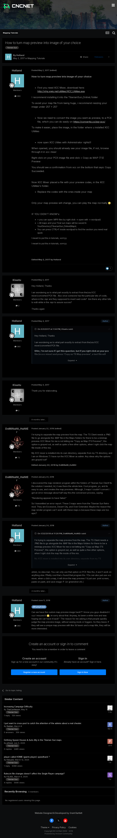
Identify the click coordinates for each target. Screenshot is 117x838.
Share (84, 57)
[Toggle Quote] (35, 329)
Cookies (72, 827)
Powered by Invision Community (58, 834)
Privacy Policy (59, 827)
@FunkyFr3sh (39, 607)
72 (17, 457)
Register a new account (34, 672)
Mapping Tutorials (36, 58)
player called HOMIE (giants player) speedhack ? (27, 757)
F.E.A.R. (10, 776)
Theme (45, 827)
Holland (20, 55)
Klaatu (17, 280)
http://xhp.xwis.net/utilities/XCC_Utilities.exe (61, 91)
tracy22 (10, 760)
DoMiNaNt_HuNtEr (16, 430)
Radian (10, 726)
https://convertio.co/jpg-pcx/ (89, 121)
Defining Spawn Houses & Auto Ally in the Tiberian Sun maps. (33, 740)
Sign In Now (82, 672)
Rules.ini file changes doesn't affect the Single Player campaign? (34, 773)
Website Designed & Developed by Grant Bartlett (58, 813)
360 (18, 96)
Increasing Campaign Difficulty (18, 706)
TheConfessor (13, 709)
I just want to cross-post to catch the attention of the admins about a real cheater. (43, 723)
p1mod (10, 743)
